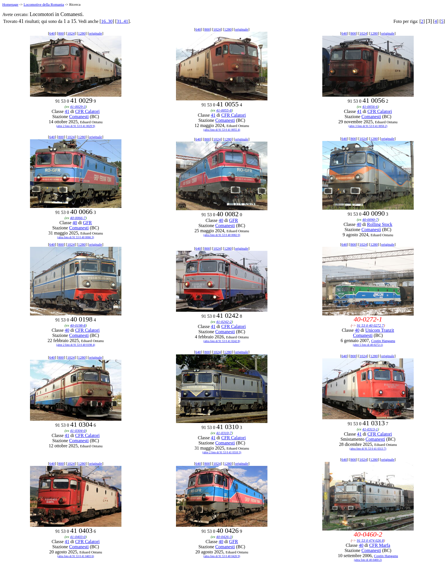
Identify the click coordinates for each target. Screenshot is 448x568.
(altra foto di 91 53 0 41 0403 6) (75, 556)
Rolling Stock (379, 224)
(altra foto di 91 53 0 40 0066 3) (75, 237)
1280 (81, 33)
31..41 (122, 21)
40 (75, 222)
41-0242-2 (224, 321)
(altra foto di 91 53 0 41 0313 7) (368, 448)
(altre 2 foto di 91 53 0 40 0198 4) (75, 344)
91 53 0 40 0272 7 (370, 325)
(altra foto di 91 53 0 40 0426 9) (221, 556)
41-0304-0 (77, 430)
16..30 (107, 21)
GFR (87, 222)
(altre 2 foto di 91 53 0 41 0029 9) (75, 126)
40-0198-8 (77, 325)
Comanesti (79, 116)
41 (67, 111)
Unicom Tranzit (379, 330)
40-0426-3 (224, 537)
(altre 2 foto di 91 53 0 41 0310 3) (221, 452)
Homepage (10, 4)
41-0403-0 (77, 537)
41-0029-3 (77, 106)
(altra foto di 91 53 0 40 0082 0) (221, 235)
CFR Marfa (379, 545)
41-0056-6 (370, 106)
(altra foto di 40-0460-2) (368, 559)
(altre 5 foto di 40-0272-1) (368, 344)
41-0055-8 (224, 110)
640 (52, 33)
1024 (71, 33)
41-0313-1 (370, 429)
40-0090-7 (370, 219)
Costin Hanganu (383, 341)
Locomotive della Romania (43, 4)
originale (95, 33)
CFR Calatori (87, 111)
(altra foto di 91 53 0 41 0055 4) (221, 129)
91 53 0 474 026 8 (370, 540)
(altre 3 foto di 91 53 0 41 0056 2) (368, 126)
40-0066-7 (77, 218)
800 (61, 33)
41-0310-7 (224, 433)
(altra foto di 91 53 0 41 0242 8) (221, 341)
